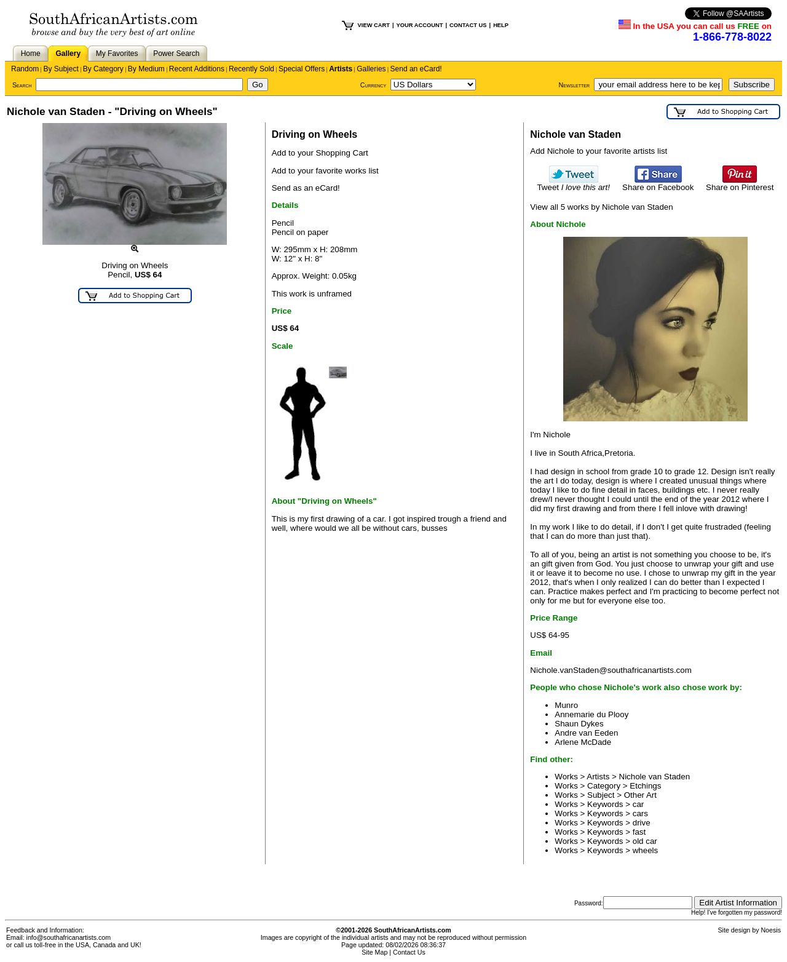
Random (25, 69)
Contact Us (409, 952)
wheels (645, 850)
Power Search (176, 53)
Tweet (573, 183)
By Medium (146, 69)
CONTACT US (467, 25)
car (638, 804)
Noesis (771, 930)
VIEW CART (374, 25)
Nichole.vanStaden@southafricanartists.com (610, 670)
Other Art (640, 795)
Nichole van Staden (654, 776)
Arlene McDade (583, 742)
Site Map (374, 952)
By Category (103, 69)
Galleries (371, 69)
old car (645, 841)
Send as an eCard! (306, 188)
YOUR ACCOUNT (420, 25)
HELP (500, 25)
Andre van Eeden (586, 732)
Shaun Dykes (579, 723)
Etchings (645, 785)
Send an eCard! (416, 69)
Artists (340, 69)
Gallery (68, 53)
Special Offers (302, 69)
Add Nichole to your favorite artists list (598, 151)
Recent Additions (196, 69)
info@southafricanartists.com (68, 937)
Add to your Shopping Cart (320, 152)
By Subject (60, 69)
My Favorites (117, 53)
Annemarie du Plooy (591, 714)
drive (642, 822)
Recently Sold (251, 69)
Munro (566, 705)
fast (639, 832)
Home (31, 53)
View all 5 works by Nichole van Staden (601, 207)
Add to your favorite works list (325, 170)
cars (640, 813)
